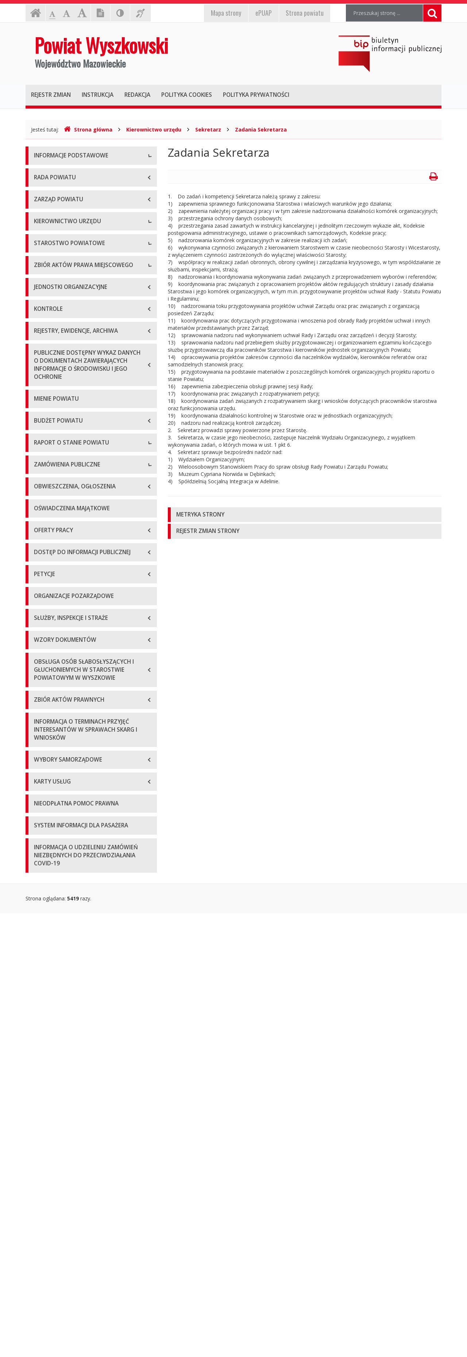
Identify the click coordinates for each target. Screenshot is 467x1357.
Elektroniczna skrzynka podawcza (73, 205)
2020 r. (42, 755)
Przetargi (44, 860)
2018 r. (42, 723)
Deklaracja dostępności (61, 255)
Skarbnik (44, 386)
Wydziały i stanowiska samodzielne (75, 441)
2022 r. (42, 788)
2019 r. (42, 739)
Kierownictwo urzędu (153, 129)
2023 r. (42, 805)
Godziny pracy (50, 189)
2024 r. (42, 821)
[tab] (304, 514)
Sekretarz (208, 129)
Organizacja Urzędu (57, 222)
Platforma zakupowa (58, 909)
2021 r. (42, 772)
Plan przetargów (53, 892)
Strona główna (88, 129)
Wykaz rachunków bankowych (69, 238)
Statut (41, 512)
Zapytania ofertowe (57, 876)
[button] (304, 514)
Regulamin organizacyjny (63, 425)
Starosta (44, 337)
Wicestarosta (49, 353)
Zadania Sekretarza (261, 129)
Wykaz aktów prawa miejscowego (74, 529)
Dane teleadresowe (57, 172)
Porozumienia (50, 457)
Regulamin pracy (53, 474)
